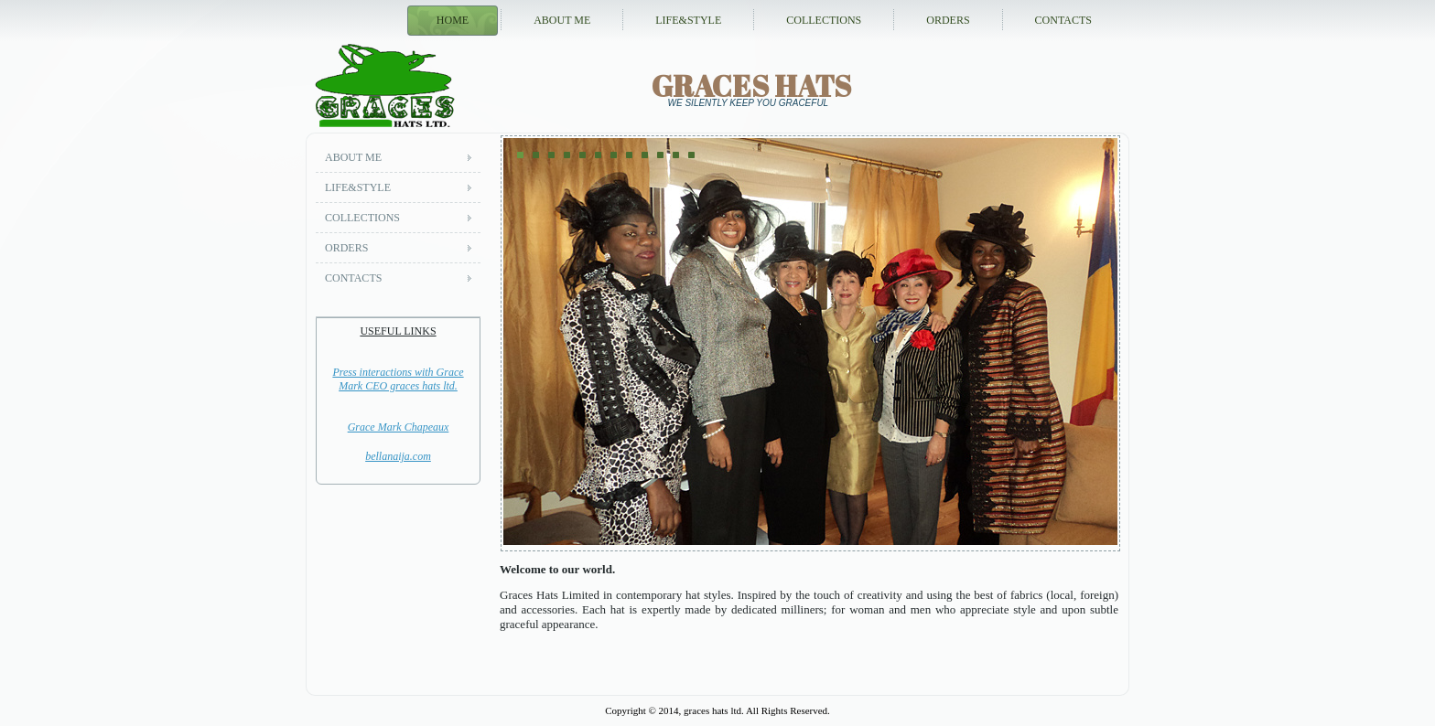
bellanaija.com (398, 456)
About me (562, 20)
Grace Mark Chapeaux (398, 427)
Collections (823, 20)
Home (453, 20)
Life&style (688, 20)
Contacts (1063, 20)
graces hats (751, 85)
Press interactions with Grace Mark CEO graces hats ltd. (397, 379)
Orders (947, 20)
